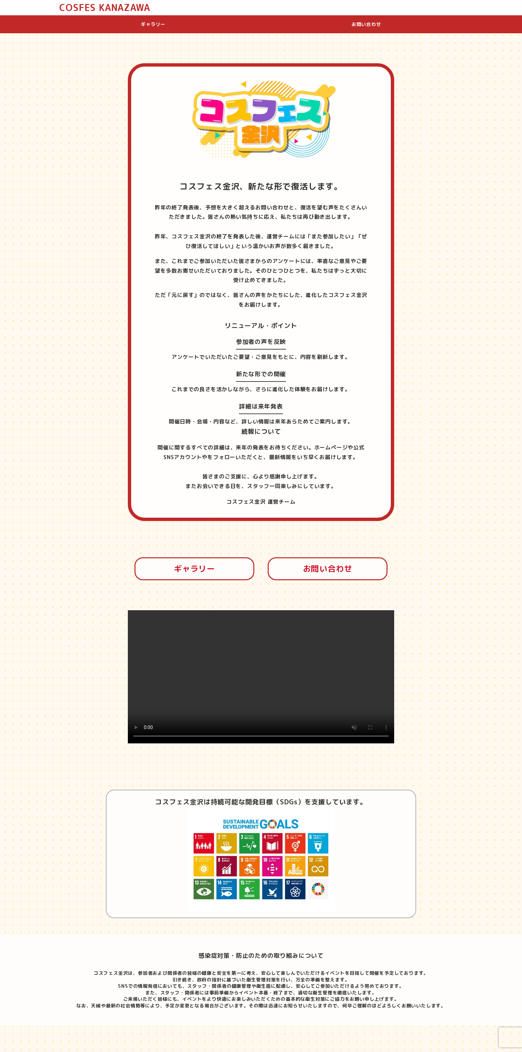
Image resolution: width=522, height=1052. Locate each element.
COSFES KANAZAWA (104, 7)
